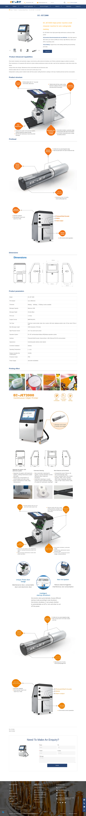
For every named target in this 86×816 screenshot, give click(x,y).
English (68, 2)
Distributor (68, 6)
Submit (57, 765)
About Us (58, 6)
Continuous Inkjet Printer (23, 9)
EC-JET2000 (38, 9)
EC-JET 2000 (31, 9)
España (75, 2)
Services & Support (45, 6)
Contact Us (78, 6)
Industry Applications (29, 6)
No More (13, 729)
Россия (72, 2)
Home (7, 6)
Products (16, 6)
